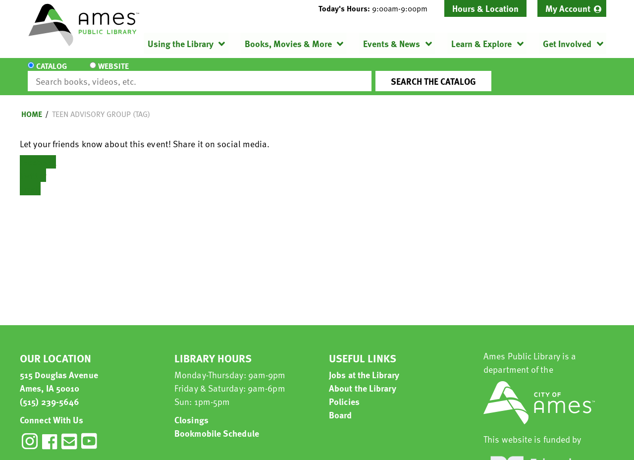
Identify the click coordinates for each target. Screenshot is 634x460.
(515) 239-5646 (49, 392)
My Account (567, 8)
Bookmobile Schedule (216, 424)
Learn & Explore (481, 43)
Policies (344, 392)
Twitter (33, 166)
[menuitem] (571, 8)
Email (30, 179)
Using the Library (180, 43)
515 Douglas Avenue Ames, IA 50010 (59, 372)
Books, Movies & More (288, 43)
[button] (376, 8)
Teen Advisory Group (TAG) (101, 105)
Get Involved (567, 43)
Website (111, 72)
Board (340, 405)
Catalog (51, 72)
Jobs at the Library (364, 365)
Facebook (38, 153)
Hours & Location (485, 8)
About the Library (362, 379)
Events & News (391, 43)
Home (31, 105)
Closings (191, 410)
